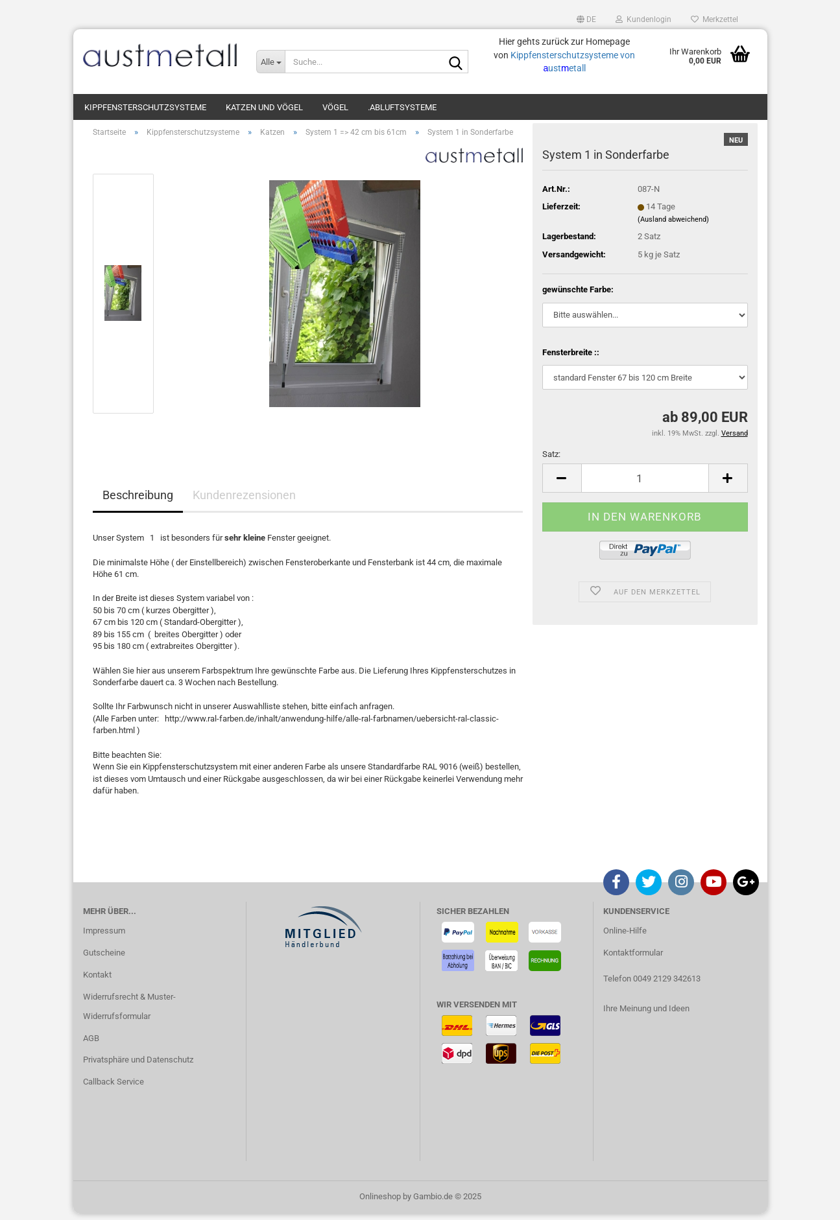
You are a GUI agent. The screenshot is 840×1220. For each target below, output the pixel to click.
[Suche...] (270, 61)
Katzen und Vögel (264, 107)
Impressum (104, 937)
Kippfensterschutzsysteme (145, 107)
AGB (91, 1045)
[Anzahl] (645, 485)
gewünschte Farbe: (578, 296)
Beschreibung (137, 502)
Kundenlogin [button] (643, 19)
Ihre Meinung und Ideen (646, 1015)
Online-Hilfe (625, 937)
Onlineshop (380, 1203)
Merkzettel (714, 19)
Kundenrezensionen (244, 502)
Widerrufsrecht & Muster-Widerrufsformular (129, 1012)
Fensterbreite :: (570, 359)
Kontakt (97, 981)
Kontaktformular (633, 959)
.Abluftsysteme (402, 107)
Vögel (335, 107)
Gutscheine (104, 959)
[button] (586, 19)
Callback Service (113, 1088)
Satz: (551, 460)
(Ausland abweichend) (673, 226)
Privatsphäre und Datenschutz (138, 1067)
